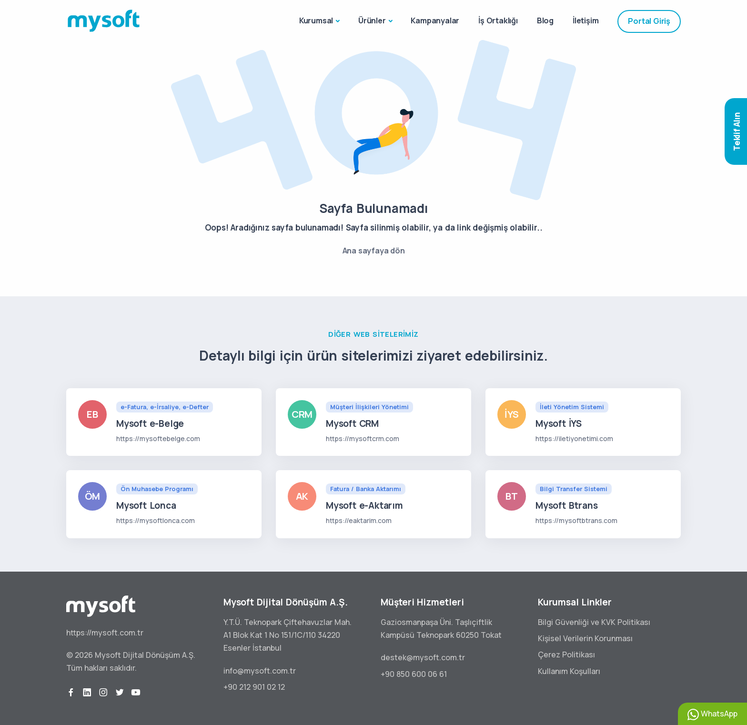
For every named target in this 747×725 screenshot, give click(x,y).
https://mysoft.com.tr (104, 632)
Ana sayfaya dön (374, 250)
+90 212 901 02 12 (254, 687)
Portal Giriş (649, 21)
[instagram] (103, 692)
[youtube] (136, 692)
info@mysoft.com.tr (259, 670)
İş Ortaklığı (498, 20)
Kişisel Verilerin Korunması (585, 638)
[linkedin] (87, 692)
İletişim (585, 20)
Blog (545, 20)
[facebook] (71, 692)
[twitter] (119, 692)
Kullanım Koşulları (569, 671)
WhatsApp (712, 714)
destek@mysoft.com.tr (423, 657)
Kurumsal (316, 20)
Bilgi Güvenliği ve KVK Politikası (594, 622)
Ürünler (372, 20)
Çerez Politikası (566, 654)
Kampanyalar (435, 20)
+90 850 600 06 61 (414, 674)
